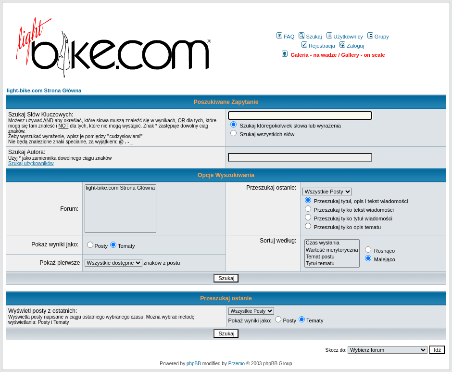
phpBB (194, 363)
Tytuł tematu (332, 263)
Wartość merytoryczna (332, 250)
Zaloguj (351, 46)
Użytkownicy (344, 36)
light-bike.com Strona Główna (44, 90)
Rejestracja (318, 46)
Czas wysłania (332, 243)
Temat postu (332, 257)
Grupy (378, 36)
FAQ (285, 36)
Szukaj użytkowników (30, 163)
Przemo (236, 363)
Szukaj (310, 36)
